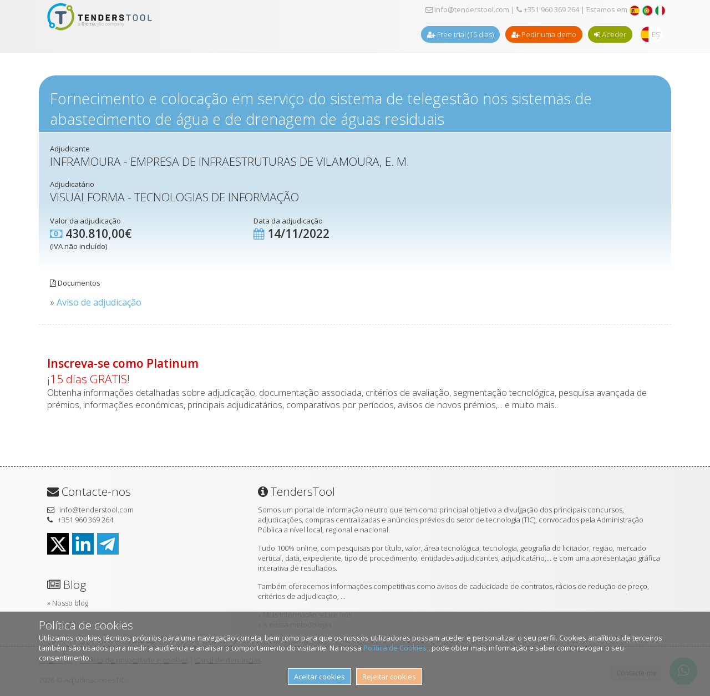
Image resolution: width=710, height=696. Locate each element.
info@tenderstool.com (467, 9)
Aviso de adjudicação (99, 302)
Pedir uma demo (543, 34)
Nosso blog (70, 603)
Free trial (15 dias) (460, 34)
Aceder (610, 34)
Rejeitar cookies (389, 677)
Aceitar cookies (319, 677)
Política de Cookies (395, 648)
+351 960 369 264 (547, 9)
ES (656, 34)
